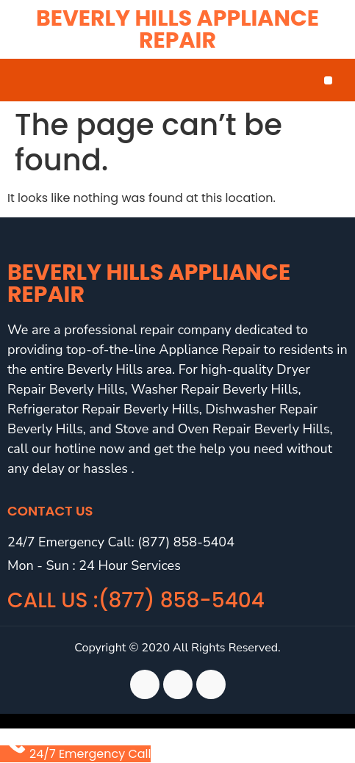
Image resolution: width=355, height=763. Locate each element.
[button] (328, 80)
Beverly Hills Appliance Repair (177, 29)
